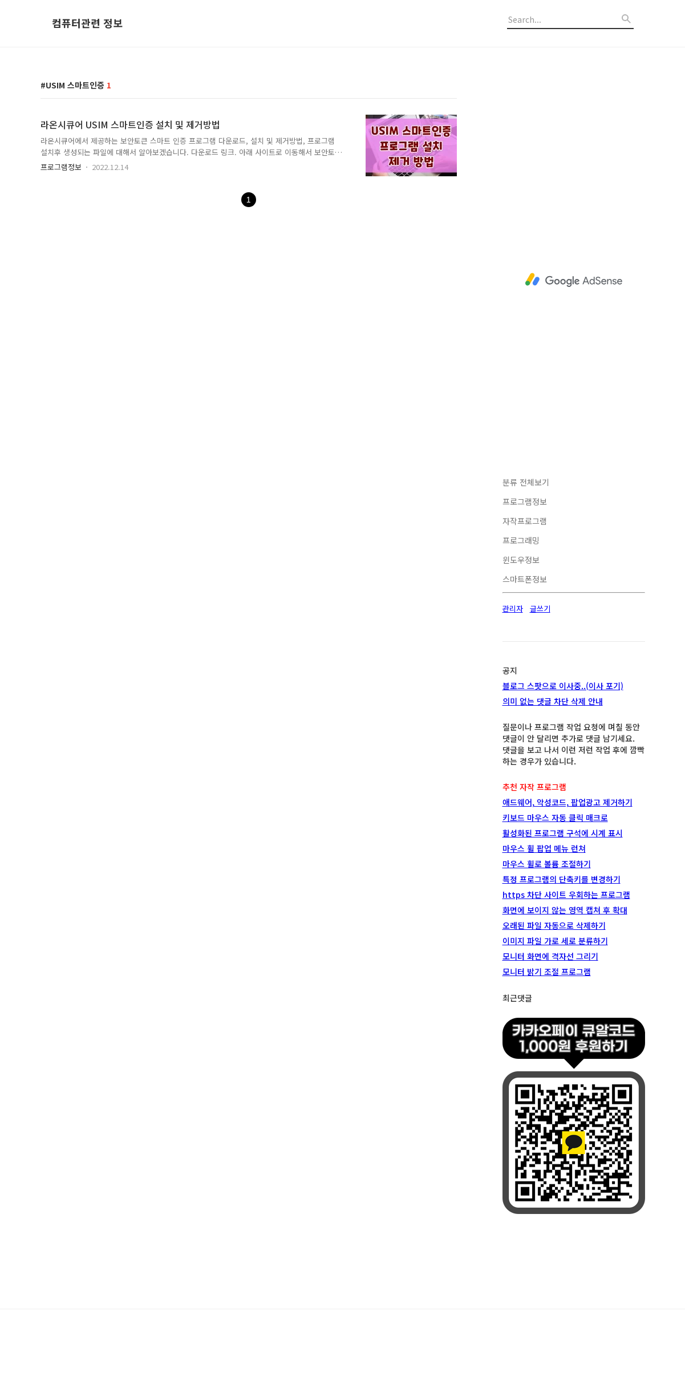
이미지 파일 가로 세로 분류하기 (555, 940)
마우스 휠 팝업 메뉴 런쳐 (544, 848)
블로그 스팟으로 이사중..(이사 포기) (562, 685)
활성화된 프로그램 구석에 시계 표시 (562, 833)
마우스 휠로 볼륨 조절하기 (546, 863)
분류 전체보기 (525, 482)
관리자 (512, 608)
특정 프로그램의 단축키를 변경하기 (561, 879)
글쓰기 (540, 608)
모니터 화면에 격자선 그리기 (550, 956)
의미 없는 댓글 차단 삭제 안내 (552, 701)
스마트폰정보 (524, 579)
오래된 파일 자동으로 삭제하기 (554, 925)
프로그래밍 (521, 540)
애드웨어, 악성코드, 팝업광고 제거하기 (567, 802)
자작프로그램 (524, 521)
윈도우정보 (521, 559)
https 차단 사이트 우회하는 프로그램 (566, 894)
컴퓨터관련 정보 (87, 23)
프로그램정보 (61, 166)
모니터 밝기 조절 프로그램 (546, 971)
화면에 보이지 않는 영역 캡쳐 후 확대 (564, 910)
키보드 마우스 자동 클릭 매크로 (555, 817)
